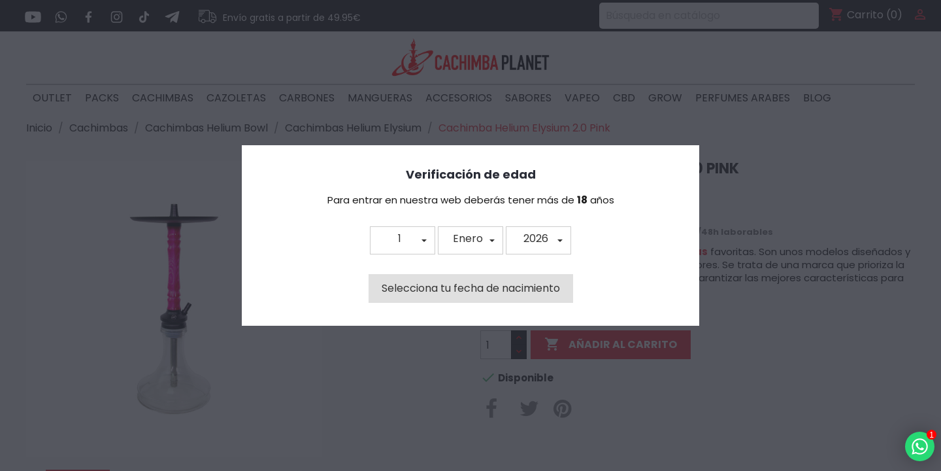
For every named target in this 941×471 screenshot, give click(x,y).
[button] (402, 240)
